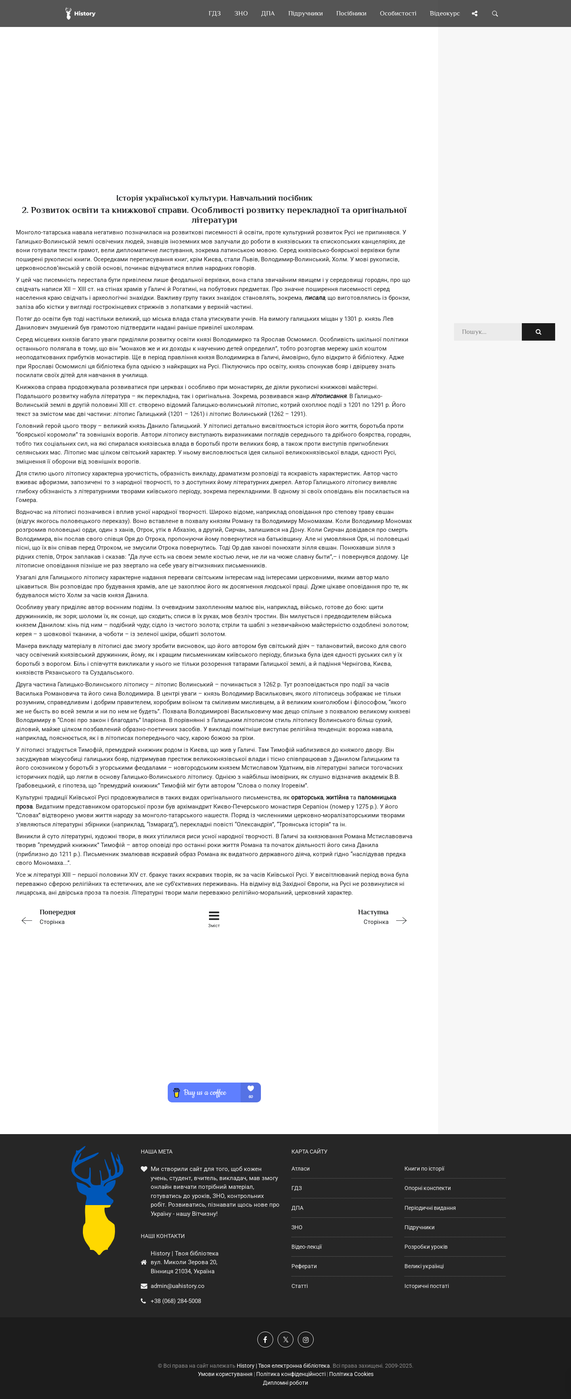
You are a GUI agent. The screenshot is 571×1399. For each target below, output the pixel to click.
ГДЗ (296, 1188)
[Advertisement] (214, 122)
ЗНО (297, 1227)
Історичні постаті (426, 1286)
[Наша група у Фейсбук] (265, 1339)
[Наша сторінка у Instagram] (306, 1339)
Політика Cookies (351, 1374)
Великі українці (424, 1266)
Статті (299, 1286)
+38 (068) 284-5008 (176, 1301)
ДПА (297, 1208)
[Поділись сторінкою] (474, 13)
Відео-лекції (306, 1247)
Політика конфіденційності (291, 1374)
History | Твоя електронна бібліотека (283, 1366)
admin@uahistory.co (178, 1286)
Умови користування (225, 1374)
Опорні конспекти (427, 1188)
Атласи (300, 1168)
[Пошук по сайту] (495, 13)
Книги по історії (424, 1168)
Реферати (304, 1266)
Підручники (419, 1227)
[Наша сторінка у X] (285, 1339)
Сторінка (95, 916)
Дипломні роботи (285, 1383)
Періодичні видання (430, 1208)
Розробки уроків (426, 1247)
